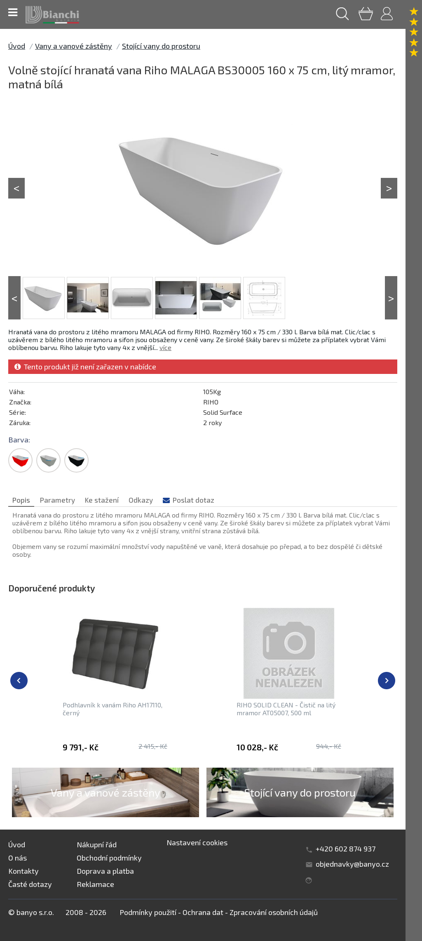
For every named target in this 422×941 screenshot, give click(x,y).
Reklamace (95, 884)
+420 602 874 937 (345, 848)
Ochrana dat (203, 912)
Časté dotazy (30, 884)
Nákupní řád (97, 844)
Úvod (16, 45)
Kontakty (23, 870)
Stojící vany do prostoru (161, 45)
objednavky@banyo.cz (352, 863)
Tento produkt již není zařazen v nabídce (85, 366)
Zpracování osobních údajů (274, 912)
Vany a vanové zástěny (73, 45)
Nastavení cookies (196, 842)
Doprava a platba (105, 870)
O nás (17, 857)
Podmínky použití (148, 912)
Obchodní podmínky (109, 857)
